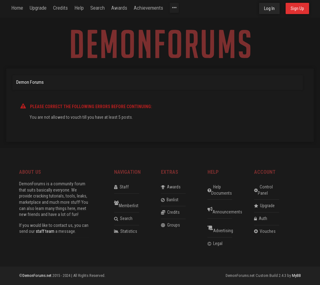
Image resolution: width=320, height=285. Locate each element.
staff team (45, 231)
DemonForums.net (37, 275)
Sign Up (297, 8)
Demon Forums (30, 82)
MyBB (296, 275)
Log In (269, 8)
